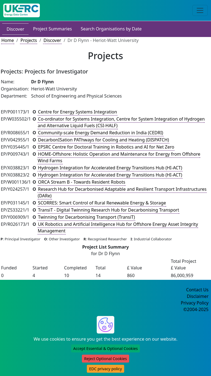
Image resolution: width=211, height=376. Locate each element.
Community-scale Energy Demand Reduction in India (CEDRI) (100, 133)
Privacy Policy (195, 303)
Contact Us (197, 290)
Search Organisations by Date (111, 29)
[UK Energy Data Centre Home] (21, 10)
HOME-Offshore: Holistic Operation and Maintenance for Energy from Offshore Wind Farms (119, 157)
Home (7, 40)
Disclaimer (198, 296)
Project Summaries (52, 29)
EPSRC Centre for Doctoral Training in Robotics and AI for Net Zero (106, 147)
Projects (28, 40)
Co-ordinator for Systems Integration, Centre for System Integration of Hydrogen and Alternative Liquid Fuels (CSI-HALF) (121, 122)
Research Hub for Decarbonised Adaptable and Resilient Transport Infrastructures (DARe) (122, 192)
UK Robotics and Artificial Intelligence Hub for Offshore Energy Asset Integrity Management (118, 227)
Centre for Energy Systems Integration (77, 112)
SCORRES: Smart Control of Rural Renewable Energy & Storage (102, 203)
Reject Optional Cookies (105, 358)
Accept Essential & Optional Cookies (105, 348)
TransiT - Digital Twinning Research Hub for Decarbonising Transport (108, 210)
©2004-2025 (196, 309)
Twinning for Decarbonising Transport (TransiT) (86, 217)
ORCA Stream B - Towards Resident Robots (81, 182)
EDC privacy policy (105, 368)
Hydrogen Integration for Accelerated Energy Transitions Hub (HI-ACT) (110, 168)
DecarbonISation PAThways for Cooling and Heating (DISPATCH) (103, 140)
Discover (15, 29)
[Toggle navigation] (200, 10)
